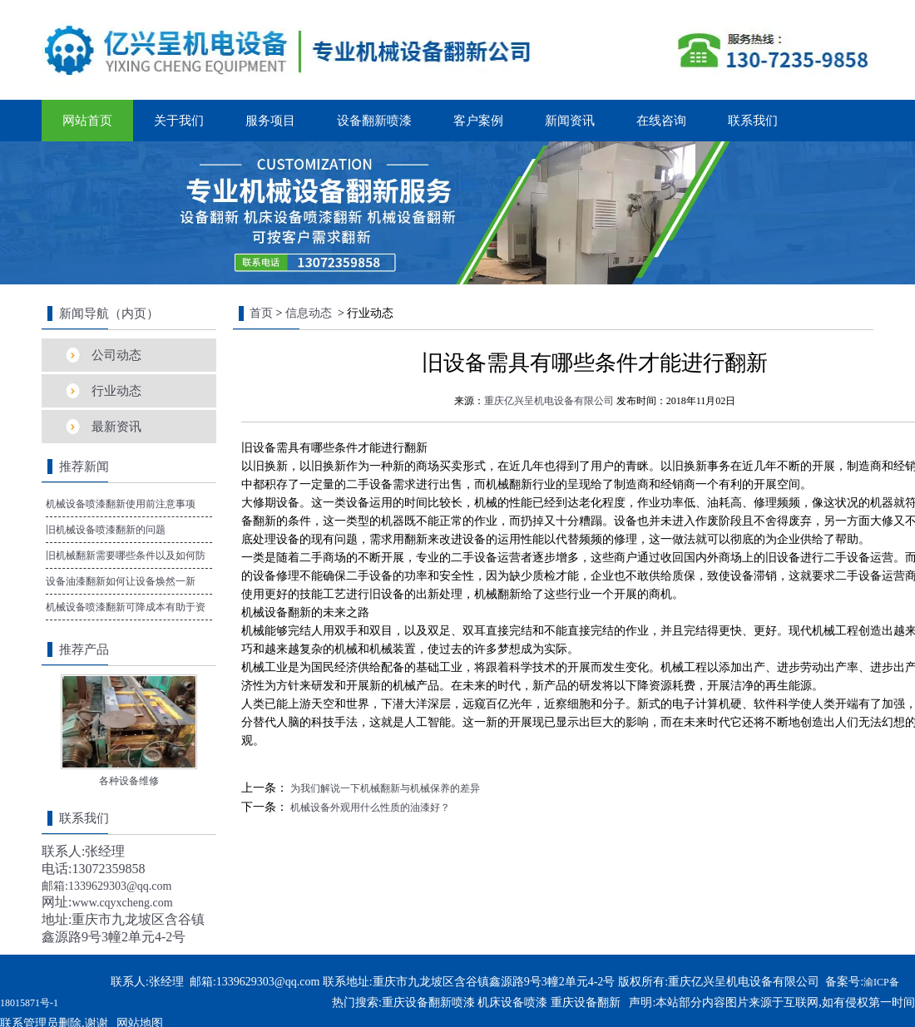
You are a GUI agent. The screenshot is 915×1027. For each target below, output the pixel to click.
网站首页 (87, 120)
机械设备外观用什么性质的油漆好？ (369, 807)
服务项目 (270, 120)
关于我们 (179, 120)
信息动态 (308, 313)
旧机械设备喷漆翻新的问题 (106, 530)
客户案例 (478, 120)
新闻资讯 (570, 120)
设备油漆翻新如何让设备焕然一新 (120, 581)
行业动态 (116, 390)
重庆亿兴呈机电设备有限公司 (549, 401)
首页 (261, 313)
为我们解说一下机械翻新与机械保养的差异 (384, 788)
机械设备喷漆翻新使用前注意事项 (120, 504)
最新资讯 (116, 426)
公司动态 (116, 355)
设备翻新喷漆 (374, 120)
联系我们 (753, 120)
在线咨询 (661, 120)
